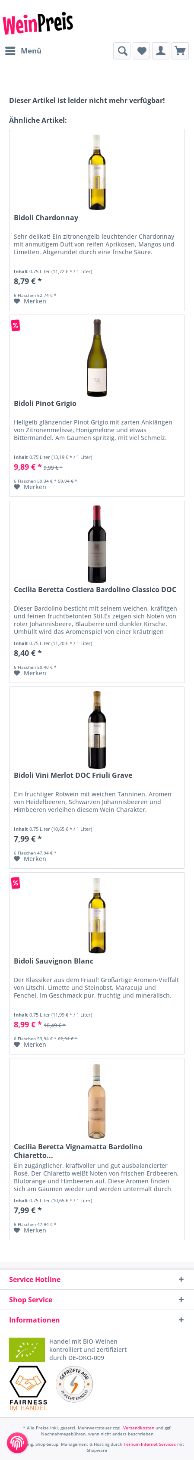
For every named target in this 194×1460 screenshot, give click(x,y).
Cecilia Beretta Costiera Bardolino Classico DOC (95, 589)
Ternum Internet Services (150, 1444)
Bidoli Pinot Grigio (45, 403)
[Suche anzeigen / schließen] (121, 50)
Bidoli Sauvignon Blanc (53, 961)
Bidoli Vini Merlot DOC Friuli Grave (73, 775)
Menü (23, 50)
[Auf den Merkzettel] (30, 301)
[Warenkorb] (180, 50)
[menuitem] (23, 50)
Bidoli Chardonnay (46, 217)
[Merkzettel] (141, 50)
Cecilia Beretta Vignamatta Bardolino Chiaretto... (78, 1151)
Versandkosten (138, 1428)
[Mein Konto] (160, 50)
